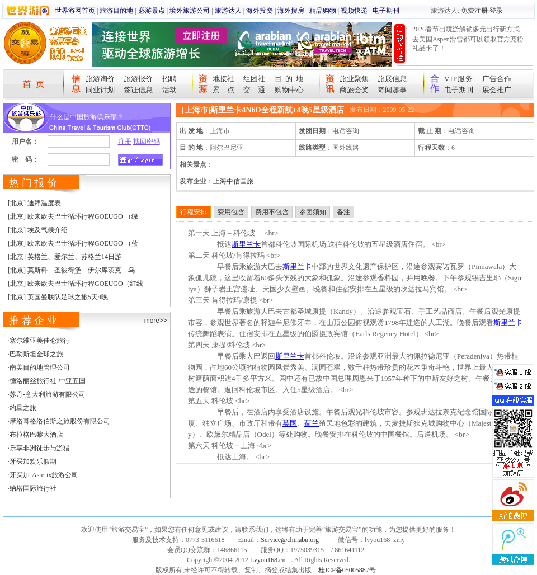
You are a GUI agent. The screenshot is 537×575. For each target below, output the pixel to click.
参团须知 (312, 212)
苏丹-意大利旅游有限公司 (48, 394)
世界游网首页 (75, 11)
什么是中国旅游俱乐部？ (87, 117)
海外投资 (259, 11)
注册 (124, 141)
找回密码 (146, 141)
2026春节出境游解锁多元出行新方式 (466, 29)
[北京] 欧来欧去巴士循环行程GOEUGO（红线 (75, 284)
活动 (169, 90)
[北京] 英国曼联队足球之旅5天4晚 (58, 297)
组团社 (254, 78)
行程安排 (193, 212)
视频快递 (354, 11)
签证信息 (138, 90)
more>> (155, 320)
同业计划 (100, 90)
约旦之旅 (23, 408)
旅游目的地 (116, 11)
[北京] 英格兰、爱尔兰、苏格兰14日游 (64, 257)
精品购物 (322, 11)
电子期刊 (386, 11)
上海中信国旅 (233, 181)
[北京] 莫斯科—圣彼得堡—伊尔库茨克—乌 (71, 270)
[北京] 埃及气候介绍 (38, 230)
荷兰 (311, 423)
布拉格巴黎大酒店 (36, 435)
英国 (289, 423)
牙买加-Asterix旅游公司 (44, 475)
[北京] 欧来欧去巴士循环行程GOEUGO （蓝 (73, 243)
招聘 (169, 78)
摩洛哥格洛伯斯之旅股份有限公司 (60, 421)
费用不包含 (272, 212)
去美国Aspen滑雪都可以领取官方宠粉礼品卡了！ (468, 43)
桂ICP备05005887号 (347, 570)
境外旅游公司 (189, 11)
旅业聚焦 (354, 78)
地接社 (223, 78)
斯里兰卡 (246, 244)
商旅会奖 (354, 90)
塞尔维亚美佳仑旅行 (40, 341)
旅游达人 (228, 11)
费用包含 (231, 212)
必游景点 (151, 11)
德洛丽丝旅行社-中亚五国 (48, 381)
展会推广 (496, 90)
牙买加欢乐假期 (33, 461)
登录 (496, 11)
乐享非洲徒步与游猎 (40, 448)
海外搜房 (290, 11)
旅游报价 (138, 78)
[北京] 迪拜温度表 (34, 203)
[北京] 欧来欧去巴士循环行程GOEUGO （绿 (73, 216)
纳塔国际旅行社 (33, 488)
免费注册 (474, 11)
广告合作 (496, 78)
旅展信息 (392, 78)
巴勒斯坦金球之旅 (36, 354)
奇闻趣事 (392, 90)
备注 (343, 212)
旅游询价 (100, 78)
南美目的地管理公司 (40, 367)
